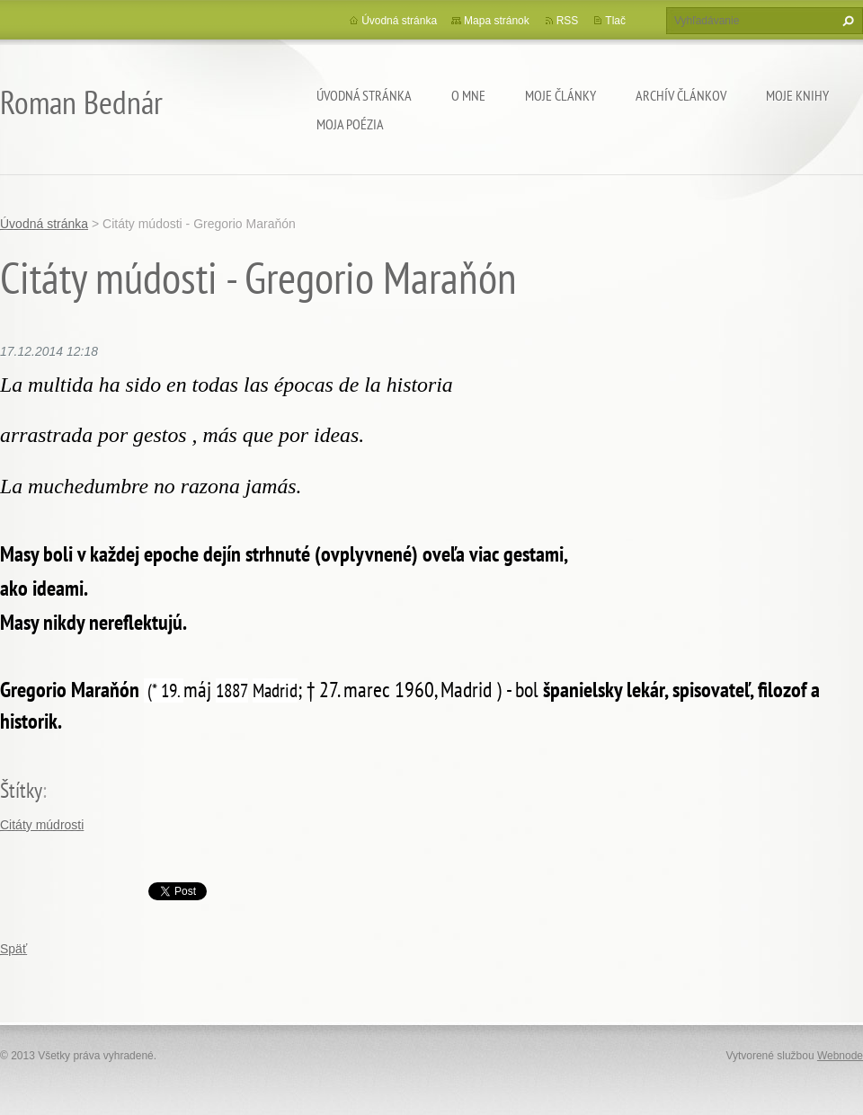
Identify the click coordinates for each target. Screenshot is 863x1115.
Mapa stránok (496, 20)
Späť (13, 949)
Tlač (615, 20)
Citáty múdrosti (42, 825)
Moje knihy (797, 95)
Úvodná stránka (364, 95)
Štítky (21, 790)
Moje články (560, 95)
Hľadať (845, 20)
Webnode (840, 1055)
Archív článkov (681, 95)
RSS (567, 20)
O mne (468, 95)
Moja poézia (350, 124)
